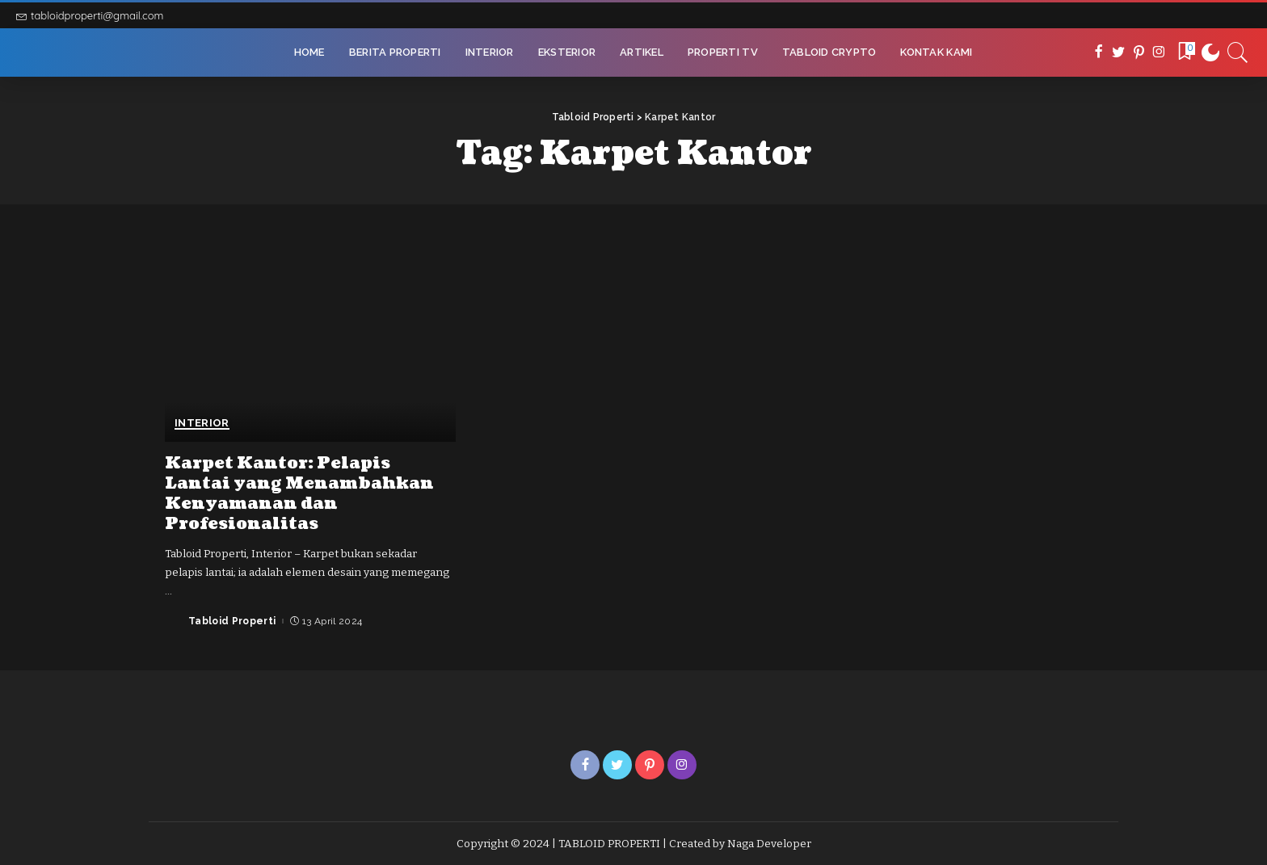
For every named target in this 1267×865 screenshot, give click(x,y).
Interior (202, 423)
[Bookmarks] (1185, 52)
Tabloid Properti (232, 621)
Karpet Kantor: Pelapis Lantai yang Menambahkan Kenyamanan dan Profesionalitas (299, 493)
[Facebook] (1098, 52)
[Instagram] (1159, 52)
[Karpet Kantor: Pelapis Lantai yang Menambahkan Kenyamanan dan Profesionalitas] (310, 343)
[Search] (1238, 52)
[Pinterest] (1139, 52)
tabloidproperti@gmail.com (89, 15)
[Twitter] (1119, 52)
